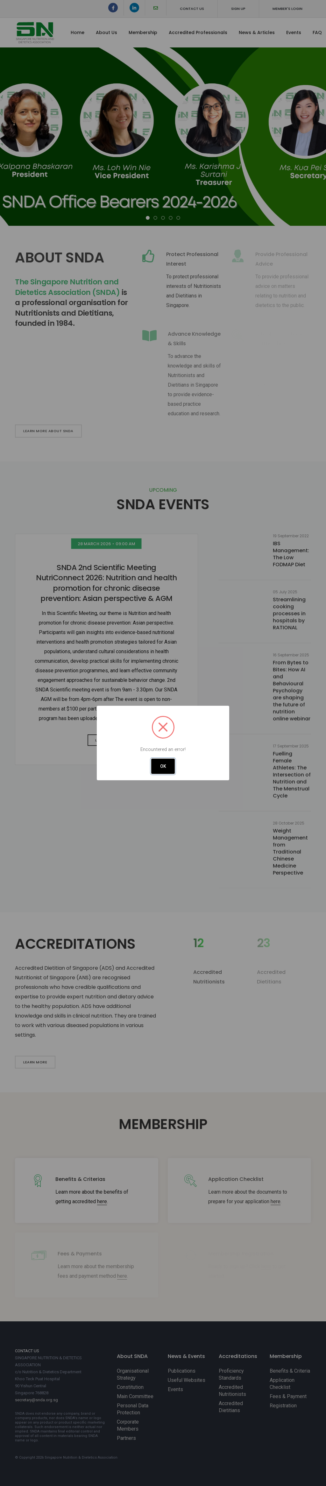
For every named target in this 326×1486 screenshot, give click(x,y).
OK (163, 766)
